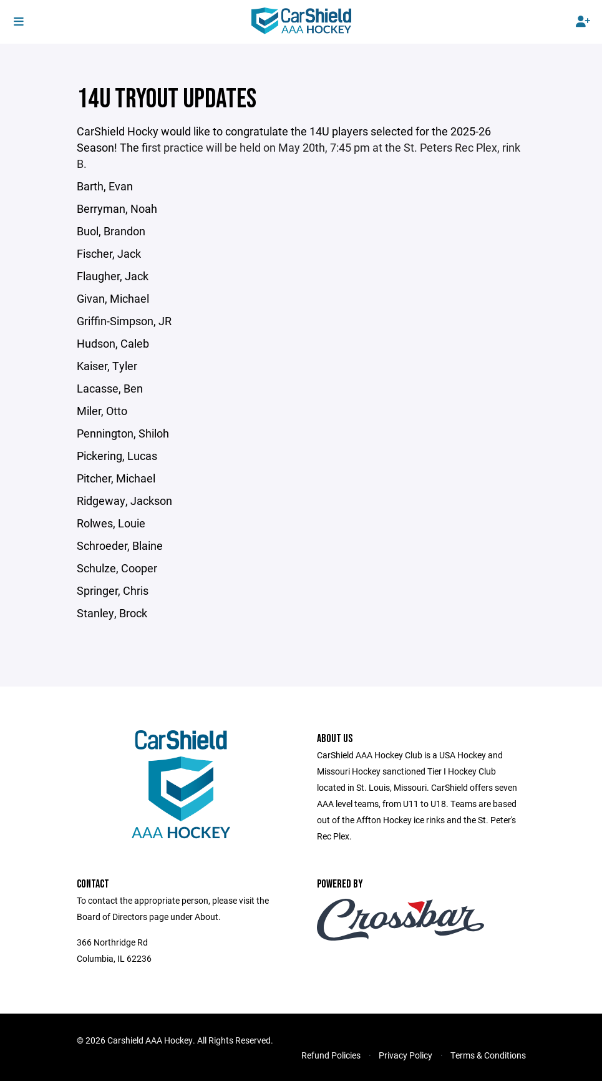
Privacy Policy (405, 1055)
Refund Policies (331, 1055)
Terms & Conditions (488, 1055)
